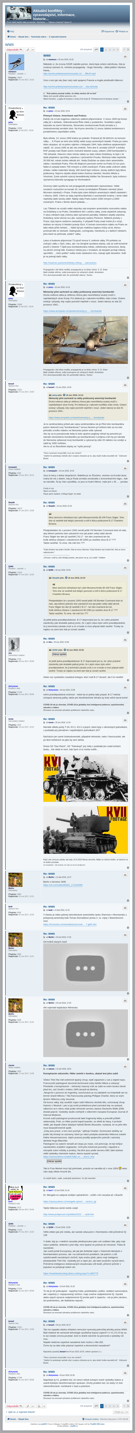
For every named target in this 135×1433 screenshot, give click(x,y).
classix (11, 1065)
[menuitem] (10, 31)
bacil (10, 1201)
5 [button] (117, 49)
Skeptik (11, 502)
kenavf (11, 384)
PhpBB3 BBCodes (97, 1424)
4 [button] (113, 49)
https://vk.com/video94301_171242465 (62, 885)
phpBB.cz (74, 1426)
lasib (10, 907)
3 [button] (109, 49)
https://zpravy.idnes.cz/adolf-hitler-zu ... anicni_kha (68, 1156)
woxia (10, 719)
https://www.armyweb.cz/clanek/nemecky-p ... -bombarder (72, 311)
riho (10, 653)
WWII (9, 45)
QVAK (10, 566)
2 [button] (105, 49)
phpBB (43, 1424)
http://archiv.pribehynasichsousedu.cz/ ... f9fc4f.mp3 (69, 73)
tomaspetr (12, 467)
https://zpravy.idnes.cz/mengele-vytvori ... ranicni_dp (69, 1201)
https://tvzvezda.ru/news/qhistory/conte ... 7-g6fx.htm (70, 924)
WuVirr (11, 888)
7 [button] (124, 49)
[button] (96, 49)
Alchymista (13, 686)
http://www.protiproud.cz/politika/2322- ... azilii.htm (68, 1214)
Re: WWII (49, 107)
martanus (12, 72)
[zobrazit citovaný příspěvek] (64, 395)
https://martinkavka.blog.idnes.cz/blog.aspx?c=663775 (70, 1273)
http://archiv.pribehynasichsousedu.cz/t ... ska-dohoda (70, 86)
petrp (10, 122)
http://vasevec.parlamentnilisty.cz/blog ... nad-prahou (70, 262)
